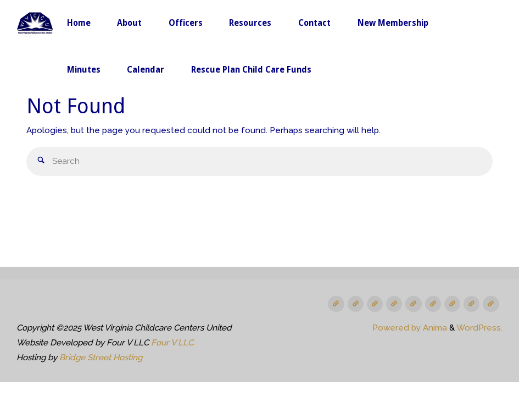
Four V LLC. (173, 343)
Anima (434, 328)
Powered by (396, 328)
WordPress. (479, 328)
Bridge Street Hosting (100, 357)
